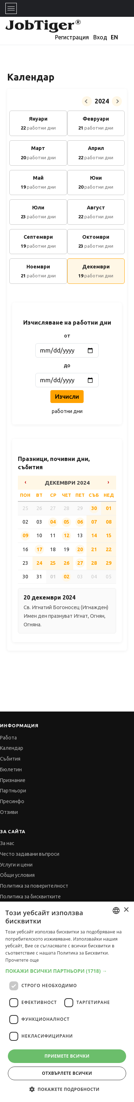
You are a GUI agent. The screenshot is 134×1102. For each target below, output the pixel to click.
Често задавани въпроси (29, 854)
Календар (11, 748)
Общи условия (17, 875)
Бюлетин (11, 769)
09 (25, 535)
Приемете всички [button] (66, 1056)
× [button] (126, 910)
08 (108, 522)
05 (66, 522)
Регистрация (72, 37)
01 (108, 508)
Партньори (13, 790)
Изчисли (67, 396)
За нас (7, 843)
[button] (67, 971)
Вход (100, 37)
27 (80, 563)
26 (66, 563)
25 (53, 563)
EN (114, 37)
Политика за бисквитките (30, 896)
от (67, 336)
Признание (12, 780)
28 (94, 563)
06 (80, 522)
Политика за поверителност (34, 886)
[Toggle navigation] (11, 8)
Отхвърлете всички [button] (67, 1073)
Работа (8, 738)
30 (94, 508)
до (67, 365)
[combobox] (116, 910)
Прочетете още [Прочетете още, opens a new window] (22, 960)
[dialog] (67, 1002)
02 (66, 576)
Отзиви (9, 812)
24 (39, 563)
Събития (10, 759)
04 (53, 522)
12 (66, 535)
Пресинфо (12, 801)
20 (80, 549)
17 (39, 549)
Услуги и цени (16, 865)
